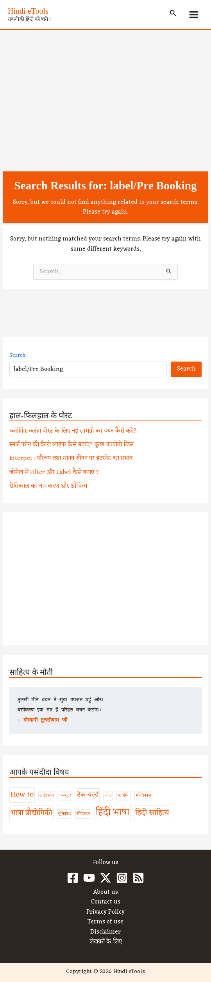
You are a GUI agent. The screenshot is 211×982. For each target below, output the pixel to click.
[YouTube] (89, 878)
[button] (173, 14)
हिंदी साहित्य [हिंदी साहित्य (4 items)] (152, 813)
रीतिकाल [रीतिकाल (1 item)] (83, 814)
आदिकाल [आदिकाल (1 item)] (46, 795)
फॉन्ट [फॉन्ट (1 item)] (108, 795)
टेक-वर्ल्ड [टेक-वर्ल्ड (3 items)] (87, 795)
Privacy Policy (105, 912)
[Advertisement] (105, 88)
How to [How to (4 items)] (22, 794)
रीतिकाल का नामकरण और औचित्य (48, 486)
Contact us (105, 902)
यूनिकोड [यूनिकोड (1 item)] (64, 814)
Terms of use (105, 922)
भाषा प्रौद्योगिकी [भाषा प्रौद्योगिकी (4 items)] (31, 813)
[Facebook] (73, 878)
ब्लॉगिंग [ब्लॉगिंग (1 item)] (124, 795)
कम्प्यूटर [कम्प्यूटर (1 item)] (65, 795)
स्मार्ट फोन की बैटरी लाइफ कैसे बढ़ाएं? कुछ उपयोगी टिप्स (71, 444)
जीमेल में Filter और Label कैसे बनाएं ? (54, 472)
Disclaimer (105, 932)
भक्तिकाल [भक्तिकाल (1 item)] (143, 795)
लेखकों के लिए (105, 942)
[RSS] (138, 878)
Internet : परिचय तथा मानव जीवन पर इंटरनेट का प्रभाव (70, 458)
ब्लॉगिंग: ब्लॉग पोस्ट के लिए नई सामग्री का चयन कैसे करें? (73, 431)
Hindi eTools (28, 11)
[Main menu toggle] (193, 14)
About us (105, 893)
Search (17, 355)
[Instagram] (122, 878)
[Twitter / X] (105, 878)
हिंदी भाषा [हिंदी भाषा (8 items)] (112, 812)
